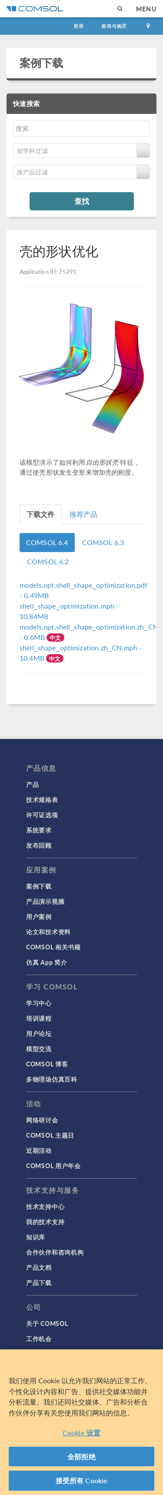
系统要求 (39, 830)
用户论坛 (39, 1033)
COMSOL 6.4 (47, 542)
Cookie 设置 (81, 1433)
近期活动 (39, 1150)
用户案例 (39, 916)
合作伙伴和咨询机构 (54, 1252)
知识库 (35, 1236)
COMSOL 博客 (47, 1063)
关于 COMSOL (47, 1323)
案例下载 (41, 63)
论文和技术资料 (48, 931)
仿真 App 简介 (46, 962)
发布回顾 (39, 845)
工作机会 (39, 1338)
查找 (81, 201)
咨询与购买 (114, 26)
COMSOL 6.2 (48, 561)
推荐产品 (84, 514)
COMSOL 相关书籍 (53, 946)
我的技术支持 (45, 1221)
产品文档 (39, 1267)
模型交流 (39, 1048)
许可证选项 (42, 814)
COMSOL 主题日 (50, 1135)
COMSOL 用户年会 (53, 1165)
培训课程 (39, 1018)
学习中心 (39, 1003)
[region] (81, 1422)
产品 (32, 784)
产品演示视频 (45, 901)
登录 (78, 26)
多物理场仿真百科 (51, 1079)
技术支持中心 (45, 1206)
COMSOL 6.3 (103, 542)
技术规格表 (42, 799)
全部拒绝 (81, 1457)
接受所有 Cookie (82, 1480)
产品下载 (39, 1282)
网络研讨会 (42, 1119)
